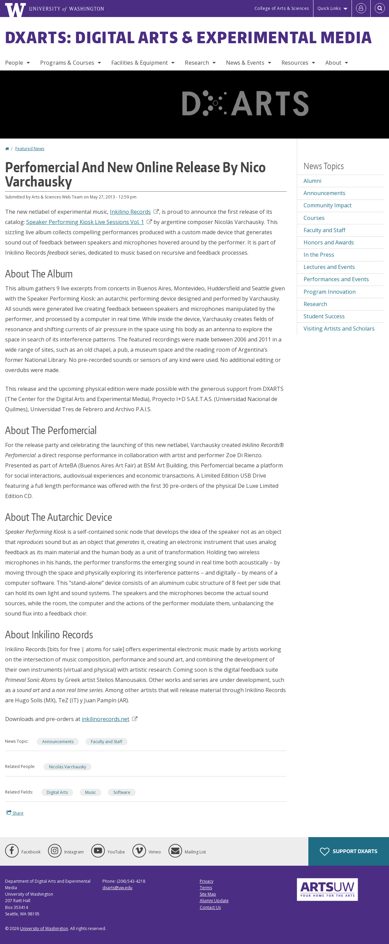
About (333, 62)
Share (14, 813)
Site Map (208, 894)
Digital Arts (57, 792)
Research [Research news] (315, 304)
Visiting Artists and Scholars (339, 328)
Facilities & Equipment (139, 62)
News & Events (245, 62)
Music (90, 792)
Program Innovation (330, 291)
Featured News (29, 148)
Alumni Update (214, 900)
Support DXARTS (348, 852)
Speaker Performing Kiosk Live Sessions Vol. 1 (89, 222)
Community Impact (328, 205)
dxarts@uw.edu (117, 888)
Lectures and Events (329, 267)
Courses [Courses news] (314, 218)
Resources (294, 62)
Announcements (58, 742)
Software (121, 792)
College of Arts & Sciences (282, 8)
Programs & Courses (67, 62)
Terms (206, 888)
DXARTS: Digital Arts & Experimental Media (188, 37)
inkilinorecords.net (109, 719)
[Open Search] (380, 8)
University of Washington (44, 928)
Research (197, 62)
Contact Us (210, 907)
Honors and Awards (329, 242)
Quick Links (329, 8)
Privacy (206, 881)
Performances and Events (336, 279)
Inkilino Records (134, 211)
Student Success (324, 316)
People (14, 62)
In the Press (319, 254)
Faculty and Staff (106, 742)
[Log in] (361, 8)
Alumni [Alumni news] (312, 181)
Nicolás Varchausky (67, 767)
